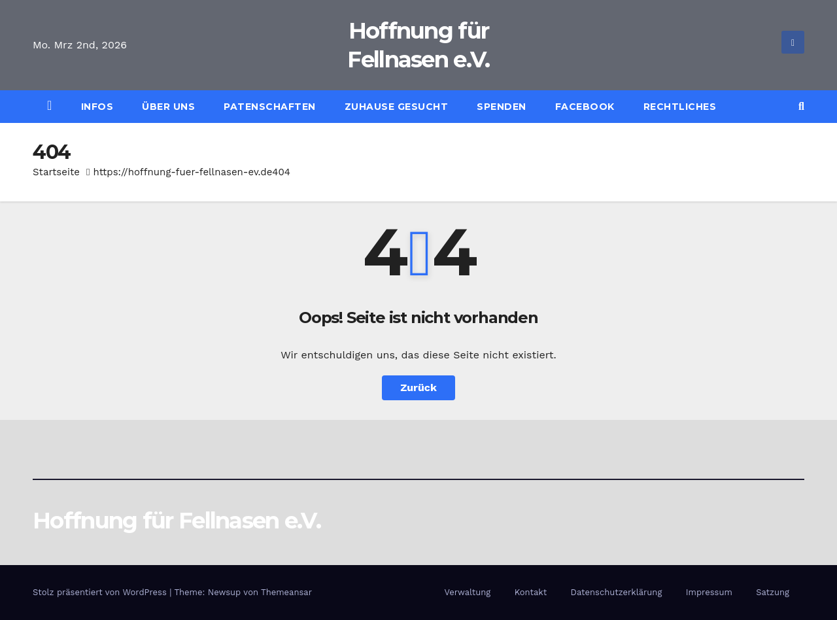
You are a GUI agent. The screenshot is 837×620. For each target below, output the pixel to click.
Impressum (709, 592)
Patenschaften (270, 106)
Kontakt (531, 592)
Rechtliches (680, 106)
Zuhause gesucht (397, 106)
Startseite (56, 172)
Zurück (418, 387)
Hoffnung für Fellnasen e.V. (176, 520)
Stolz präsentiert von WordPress (101, 592)
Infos (97, 106)
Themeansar (286, 592)
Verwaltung (467, 592)
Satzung (772, 592)
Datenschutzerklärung (616, 592)
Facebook (585, 106)
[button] (801, 106)
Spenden (501, 106)
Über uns (168, 106)
